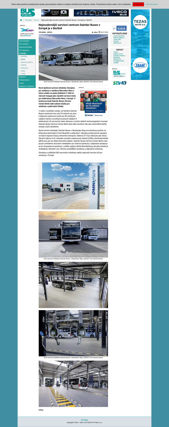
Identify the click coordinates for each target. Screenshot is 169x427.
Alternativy (24, 68)
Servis (36, 20)
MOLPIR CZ (117, 59)
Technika (28, 20)
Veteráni (23, 65)
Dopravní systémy (27, 62)
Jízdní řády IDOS (119, 36)
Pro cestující (23, 44)
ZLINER (115, 63)
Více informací (152, 4)
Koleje (23, 71)
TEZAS (115, 52)
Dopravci (22, 77)
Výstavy (116, 41)
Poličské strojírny (119, 55)
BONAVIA (116, 57)
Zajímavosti (117, 43)
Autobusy (24, 56)
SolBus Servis (118, 54)
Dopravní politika (25, 47)
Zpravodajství (24, 41)
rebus (95, 32)
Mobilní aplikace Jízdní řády (118, 38)
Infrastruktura (24, 80)
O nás (21, 83)
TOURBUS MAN (118, 61)
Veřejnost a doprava (26, 86)
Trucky (23, 74)
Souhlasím (138, 4)
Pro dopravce (24, 50)
